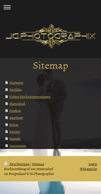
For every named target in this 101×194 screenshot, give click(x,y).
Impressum (17, 145)
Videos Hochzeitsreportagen (29, 96)
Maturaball (17, 103)
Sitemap (38, 164)
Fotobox (15, 110)
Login (93, 164)
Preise (13, 124)
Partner (14, 131)
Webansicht (88, 168)
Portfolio (15, 89)
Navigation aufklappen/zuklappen (50, 7)
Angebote (16, 117)
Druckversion (17, 164)
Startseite (16, 82)
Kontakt (14, 138)
